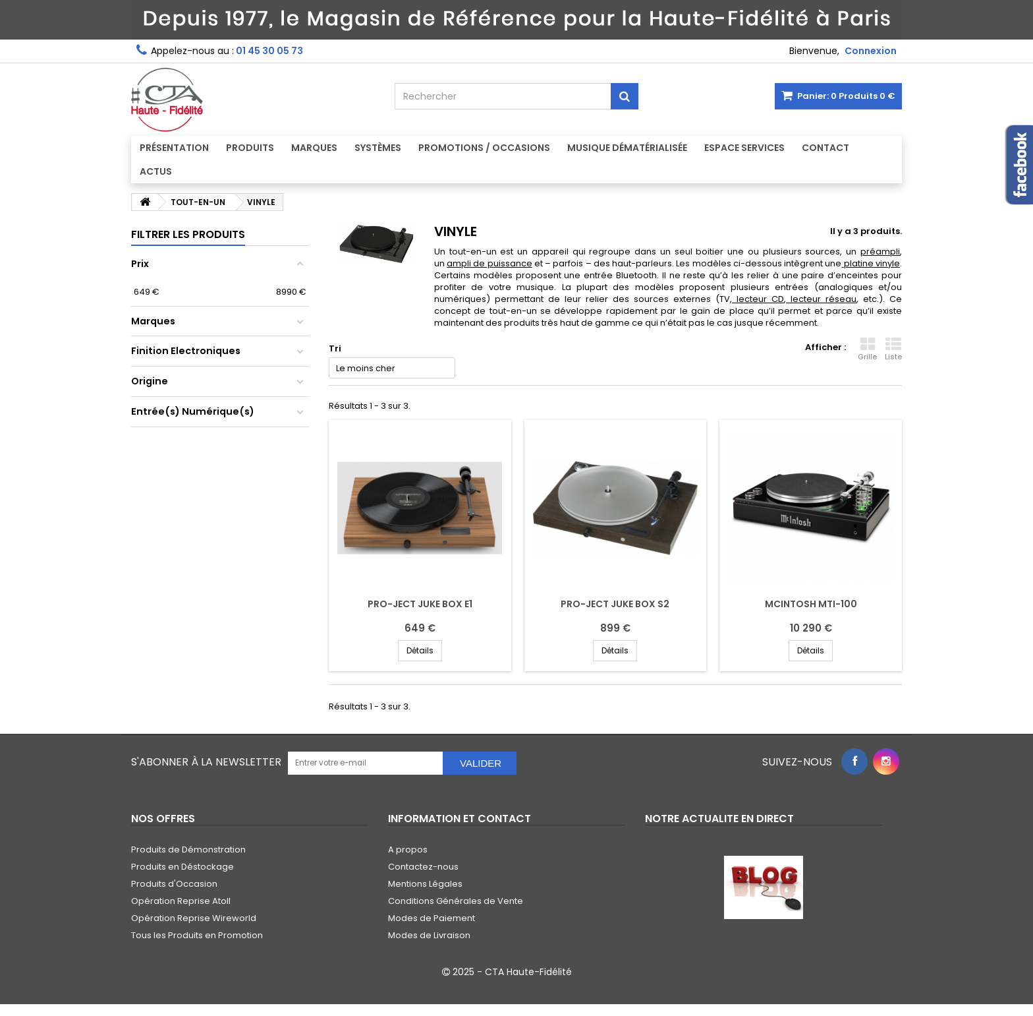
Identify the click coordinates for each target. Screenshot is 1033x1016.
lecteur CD (760, 299)
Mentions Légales (425, 884)
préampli (880, 251)
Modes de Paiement (431, 918)
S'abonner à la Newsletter (206, 761)
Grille (867, 349)
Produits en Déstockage (182, 866)
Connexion (871, 50)
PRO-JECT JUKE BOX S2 (615, 604)
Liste (893, 349)
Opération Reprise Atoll (181, 901)
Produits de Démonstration (188, 849)
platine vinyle (872, 263)
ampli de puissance (489, 263)
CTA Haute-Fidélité (528, 971)
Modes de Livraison (429, 935)
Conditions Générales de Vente (455, 901)
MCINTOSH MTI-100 (811, 604)
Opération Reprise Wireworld (193, 918)
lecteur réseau (823, 299)
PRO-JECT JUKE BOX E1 (420, 604)
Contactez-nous (423, 866)
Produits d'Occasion (174, 884)
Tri (335, 348)
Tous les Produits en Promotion (197, 935)
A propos (408, 849)
